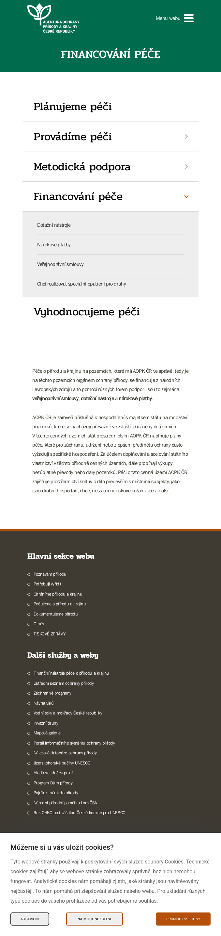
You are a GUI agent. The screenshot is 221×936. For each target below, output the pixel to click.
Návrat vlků (44, 703)
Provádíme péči (73, 136)
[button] (175, 18)
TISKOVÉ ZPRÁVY (49, 633)
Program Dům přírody (53, 782)
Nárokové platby (54, 244)
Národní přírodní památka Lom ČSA (65, 802)
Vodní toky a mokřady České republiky (68, 712)
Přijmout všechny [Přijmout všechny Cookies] (183, 919)
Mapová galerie (47, 732)
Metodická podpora (82, 166)
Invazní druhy (46, 723)
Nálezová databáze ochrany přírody (65, 752)
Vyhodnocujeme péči (87, 311)
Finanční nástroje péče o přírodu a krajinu (71, 673)
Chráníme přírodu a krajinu (58, 594)
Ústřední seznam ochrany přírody (64, 683)
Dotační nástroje (54, 225)
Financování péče (78, 196)
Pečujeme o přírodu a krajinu (60, 603)
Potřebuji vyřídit (47, 583)
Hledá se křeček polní (53, 772)
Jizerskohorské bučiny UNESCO (62, 762)
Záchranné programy (52, 693)
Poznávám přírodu (50, 574)
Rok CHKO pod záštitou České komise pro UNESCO (79, 812)
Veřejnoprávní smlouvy (60, 264)
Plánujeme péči (73, 106)
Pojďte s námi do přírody (56, 792)
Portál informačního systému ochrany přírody (74, 743)
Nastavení (30, 919)
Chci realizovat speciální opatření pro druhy (81, 284)
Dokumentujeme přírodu (56, 613)
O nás (39, 623)
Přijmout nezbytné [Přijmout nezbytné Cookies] (94, 919)
